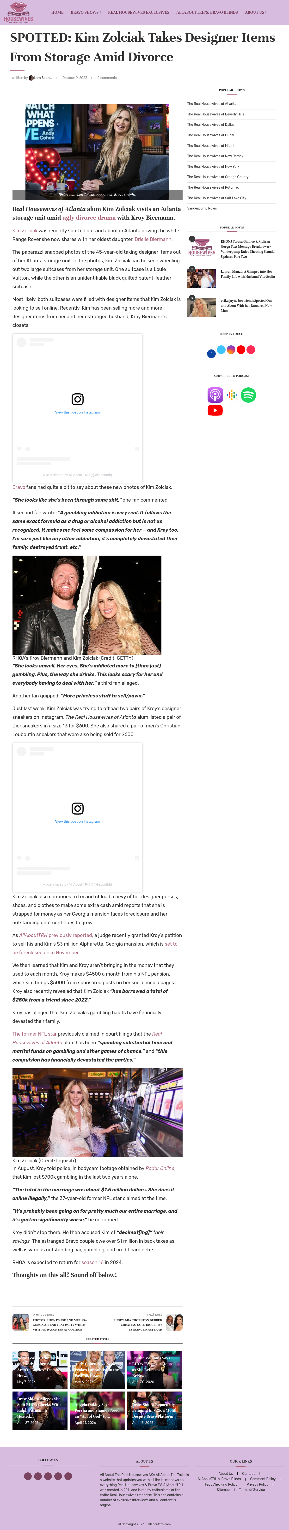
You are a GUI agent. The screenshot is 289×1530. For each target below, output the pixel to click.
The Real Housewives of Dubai (210, 135)
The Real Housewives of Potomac (213, 188)
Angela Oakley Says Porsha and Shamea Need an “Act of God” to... (97, 1410)
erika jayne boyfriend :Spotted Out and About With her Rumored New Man (246, 306)
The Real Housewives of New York (213, 167)
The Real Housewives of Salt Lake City (216, 198)
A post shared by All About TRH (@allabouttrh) (77, 475)
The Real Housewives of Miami (210, 146)
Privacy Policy (257, 1484)
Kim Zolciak (25, 231)
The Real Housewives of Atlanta (211, 104)
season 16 (93, 1262)
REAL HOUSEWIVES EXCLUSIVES (138, 12)
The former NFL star (34, 1034)
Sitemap (223, 1490)
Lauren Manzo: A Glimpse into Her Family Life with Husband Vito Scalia (248, 274)
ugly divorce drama (89, 218)
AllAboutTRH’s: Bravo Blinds (207, 12)
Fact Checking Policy (221, 1484)
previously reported (55, 935)
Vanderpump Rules (202, 208)
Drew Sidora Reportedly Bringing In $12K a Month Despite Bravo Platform (155, 1410)
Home (57, 12)
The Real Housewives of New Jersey (215, 156)
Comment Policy (263, 1479)
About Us (254, 12)
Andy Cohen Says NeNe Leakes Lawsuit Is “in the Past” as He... (97, 1369)
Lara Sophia (41, 78)
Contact (248, 1474)
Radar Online (160, 1168)
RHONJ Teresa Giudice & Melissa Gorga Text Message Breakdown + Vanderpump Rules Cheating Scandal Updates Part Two (248, 249)
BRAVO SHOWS (85, 12)
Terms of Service (252, 1490)
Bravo (18, 487)
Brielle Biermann (153, 239)
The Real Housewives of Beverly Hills (215, 114)
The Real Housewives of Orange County (218, 177)
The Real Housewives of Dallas (210, 125)
